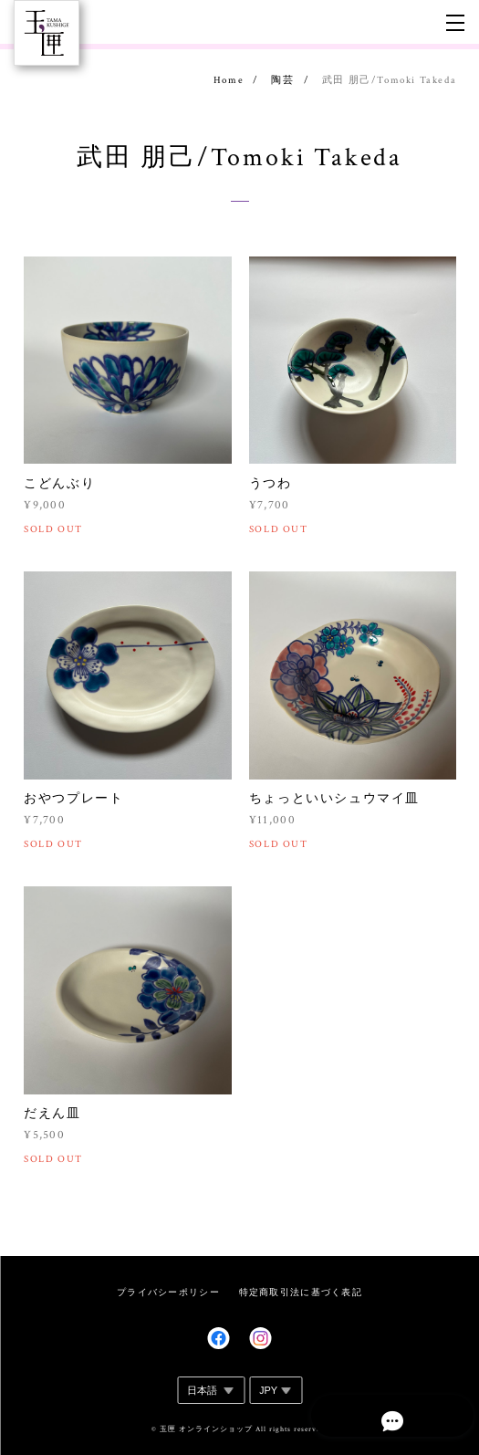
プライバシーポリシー (168, 1292)
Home (228, 80)
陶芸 (282, 80)
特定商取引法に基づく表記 (300, 1292)
